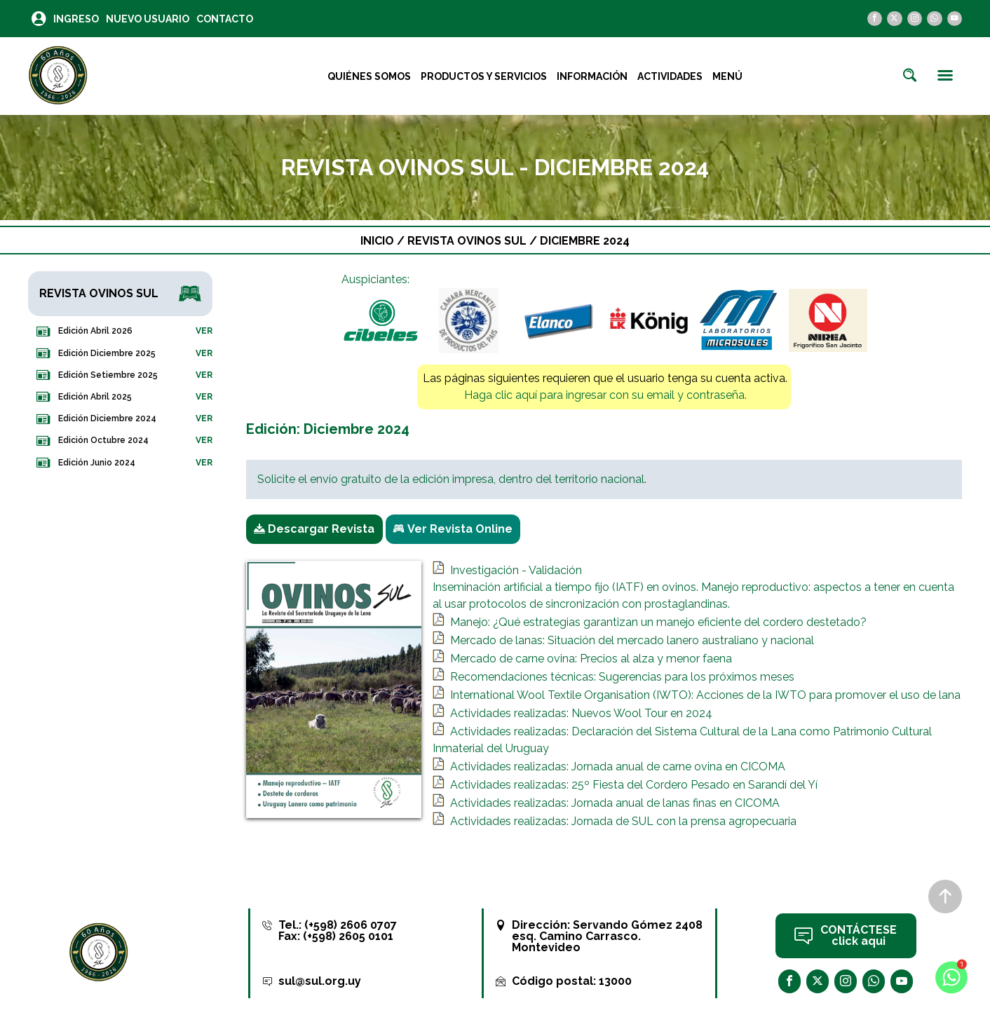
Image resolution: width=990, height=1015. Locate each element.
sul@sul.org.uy (319, 981)
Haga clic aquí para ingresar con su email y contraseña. (605, 395)
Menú (727, 76)
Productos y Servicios (484, 76)
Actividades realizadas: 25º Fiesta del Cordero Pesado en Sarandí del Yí (634, 784)
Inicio (377, 240)
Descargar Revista (314, 529)
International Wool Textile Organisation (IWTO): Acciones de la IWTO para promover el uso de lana (705, 695)
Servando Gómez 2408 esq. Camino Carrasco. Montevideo (607, 936)
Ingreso (76, 19)
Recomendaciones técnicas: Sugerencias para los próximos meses (622, 676)
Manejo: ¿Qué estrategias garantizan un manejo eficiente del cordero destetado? (658, 622)
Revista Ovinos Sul (468, 240)
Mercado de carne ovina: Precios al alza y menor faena (591, 658)
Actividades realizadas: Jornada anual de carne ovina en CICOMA (617, 766)
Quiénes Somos (369, 76)
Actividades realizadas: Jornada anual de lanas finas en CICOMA (615, 803)
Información (592, 76)
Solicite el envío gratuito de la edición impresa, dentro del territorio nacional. (451, 479)
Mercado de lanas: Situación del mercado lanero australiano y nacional (632, 640)
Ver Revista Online (453, 529)
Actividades (670, 76)
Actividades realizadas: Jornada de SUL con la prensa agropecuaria (623, 821)
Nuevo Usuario (147, 19)
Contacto (224, 19)
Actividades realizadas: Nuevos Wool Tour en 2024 (581, 713)
